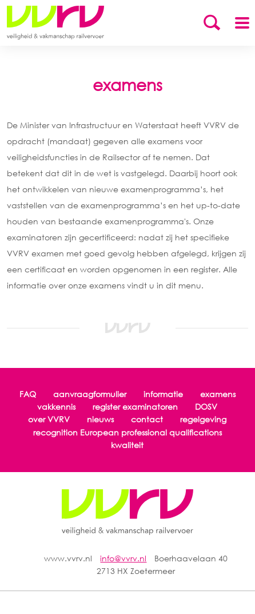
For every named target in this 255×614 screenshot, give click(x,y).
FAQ (27, 394)
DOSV (206, 406)
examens (218, 394)
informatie (163, 394)
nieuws (100, 419)
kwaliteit (127, 445)
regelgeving (203, 419)
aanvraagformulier (89, 394)
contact (147, 419)
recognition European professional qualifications (127, 432)
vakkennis (56, 406)
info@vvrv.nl (123, 558)
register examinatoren (135, 406)
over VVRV (49, 419)
